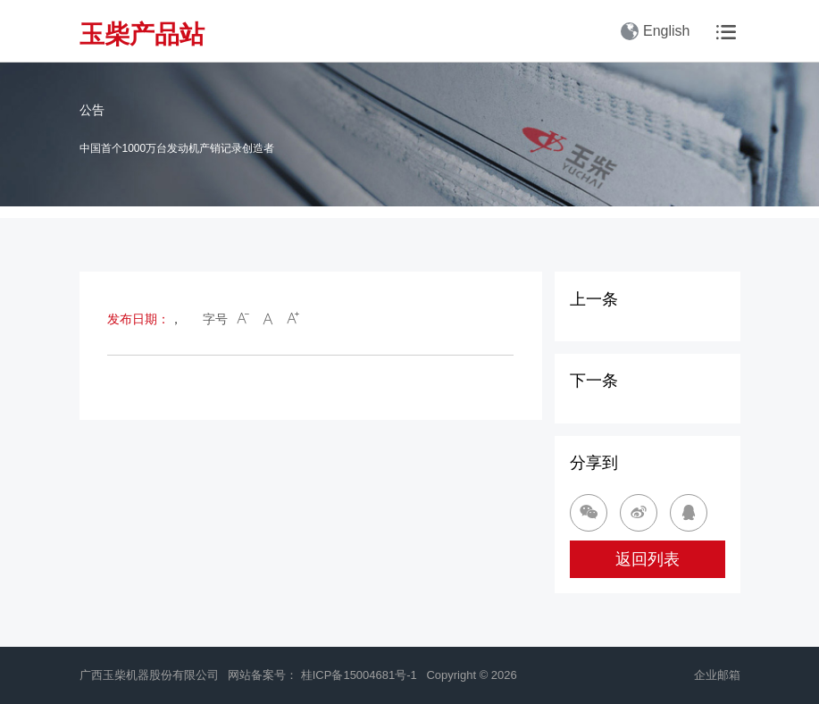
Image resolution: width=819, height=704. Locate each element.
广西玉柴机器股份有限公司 (149, 675)
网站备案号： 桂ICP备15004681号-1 (324, 675)
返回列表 (647, 559)
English (655, 31)
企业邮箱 (717, 675)
